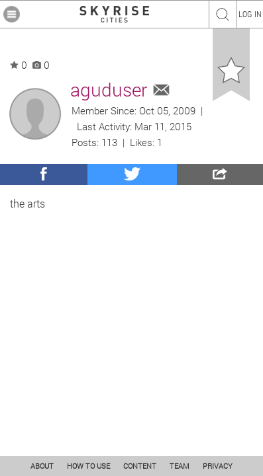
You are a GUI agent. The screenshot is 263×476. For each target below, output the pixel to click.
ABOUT (42, 466)
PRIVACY (218, 466)
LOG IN (250, 14)
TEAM (179, 466)
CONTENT (139, 466)
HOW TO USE (88, 466)
